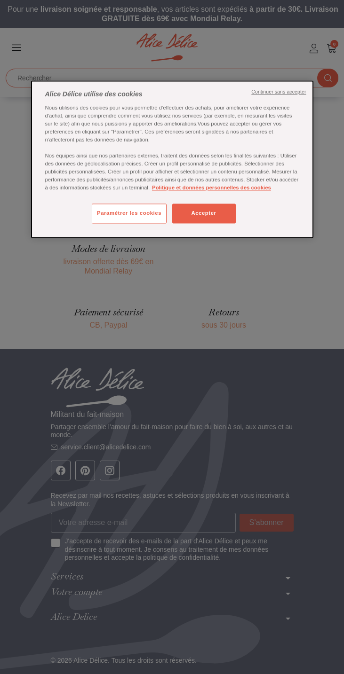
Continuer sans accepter (278, 92)
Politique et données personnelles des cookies (211, 188)
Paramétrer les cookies (129, 213)
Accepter (203, 213)
